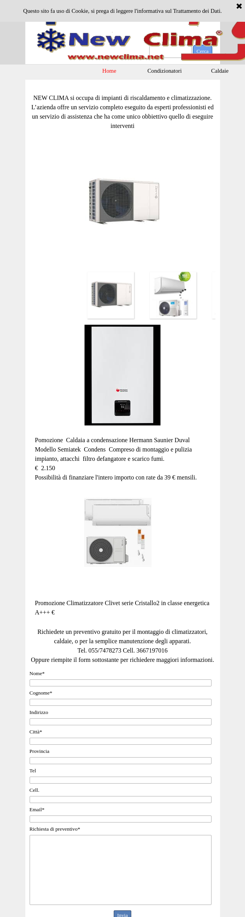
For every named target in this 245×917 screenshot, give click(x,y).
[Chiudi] (239, 6)
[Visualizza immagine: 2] (173, 295)
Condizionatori (165, 71)
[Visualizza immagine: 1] (110, 295)
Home (109, 71)
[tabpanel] (123, 107)
